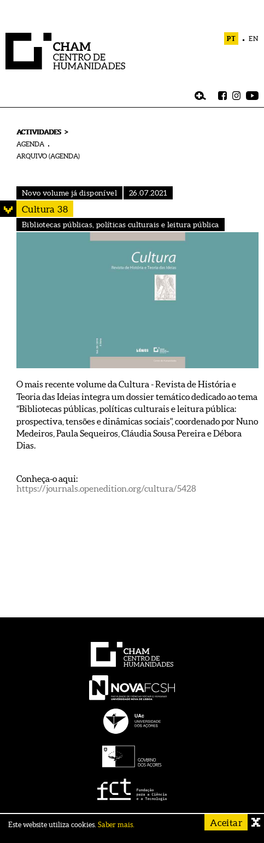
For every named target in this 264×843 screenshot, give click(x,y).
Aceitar (226, 822)
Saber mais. (116, 825)
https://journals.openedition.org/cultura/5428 (106, 488)
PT (231, 38)
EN (254, 38)
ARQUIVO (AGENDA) (48, 156)
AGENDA (30, 144)
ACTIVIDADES (38, 131)
